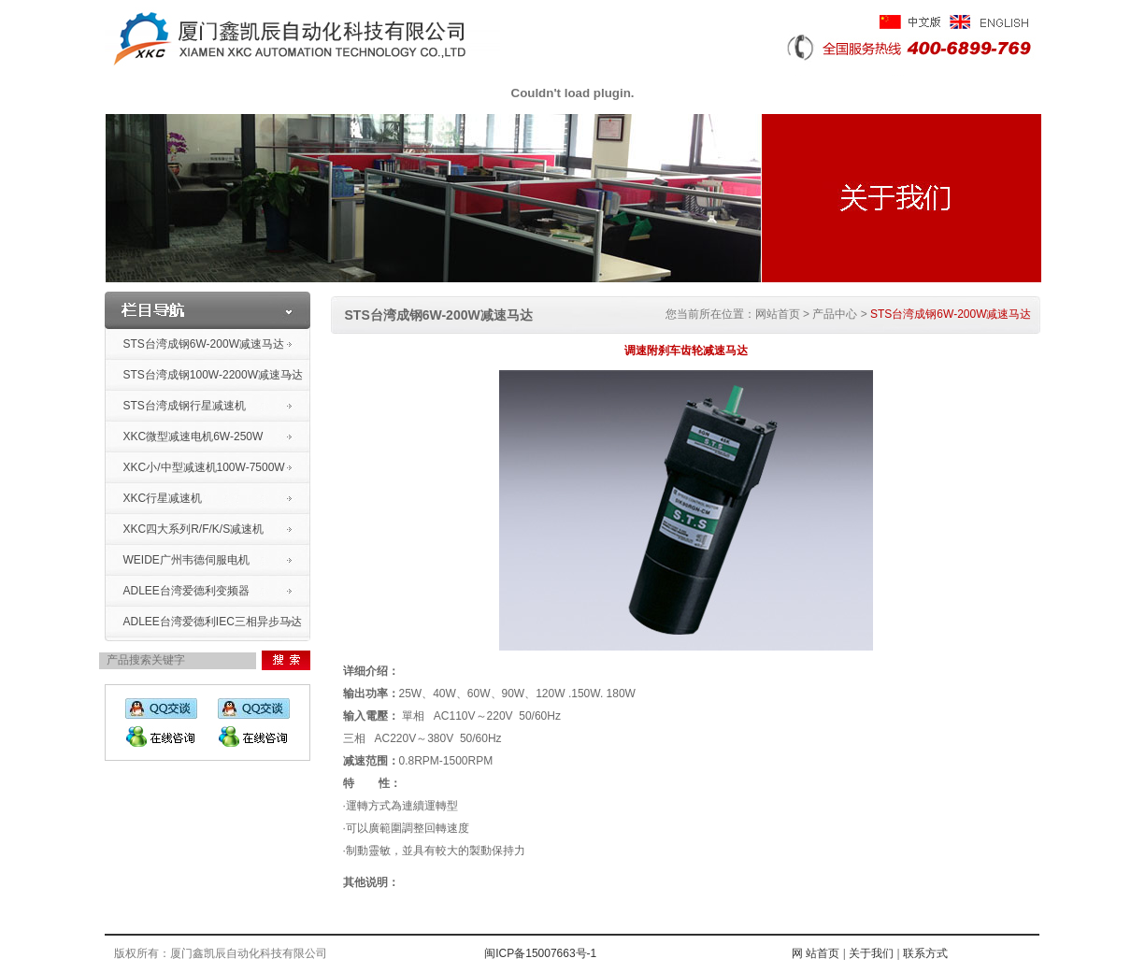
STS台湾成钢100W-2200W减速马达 (213, 374)
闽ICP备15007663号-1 (540, 953)
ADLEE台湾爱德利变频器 (186, 590)
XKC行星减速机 (163, 498)
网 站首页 (814, 953)
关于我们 (871, 953)
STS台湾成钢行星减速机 (184, 405)
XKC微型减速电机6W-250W (193, 436)
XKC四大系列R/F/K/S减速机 (194, 529)
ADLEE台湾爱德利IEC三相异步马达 (212, 621)
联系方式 (925, 953)
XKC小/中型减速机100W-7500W (204, 467)
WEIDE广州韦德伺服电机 (186, 559)
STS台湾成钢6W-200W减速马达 (203, 344)
